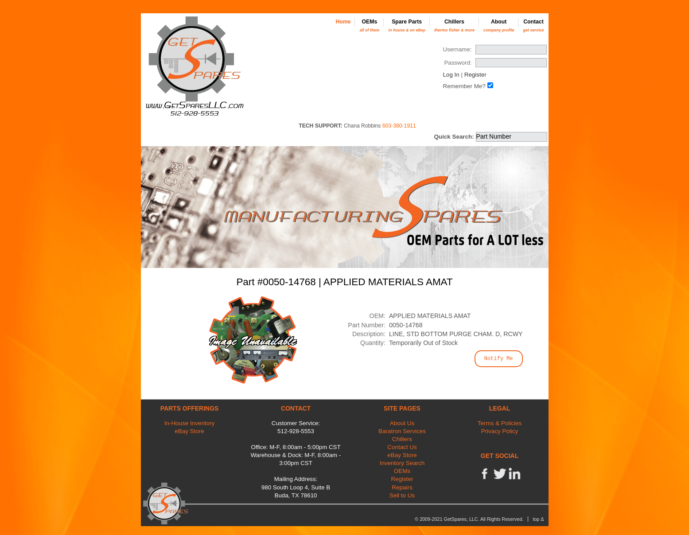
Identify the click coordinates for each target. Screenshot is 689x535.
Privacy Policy (499, 431)
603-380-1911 (399, 126)
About (498, 25)
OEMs (369, 25)
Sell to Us (402, 495)
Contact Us (402, 447)
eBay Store (189, 431)
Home (342, 22)
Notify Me (498, 359)
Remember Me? (464, 86)
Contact (533, 25)
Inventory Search (402, 463)
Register (475, 74)
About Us (402, 423)
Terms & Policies (500, 423)
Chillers (454, 25)
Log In (451, 74)
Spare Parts (406, 25)
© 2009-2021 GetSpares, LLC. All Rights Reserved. (469, 519)
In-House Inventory (189, 423)
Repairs (402, 487)
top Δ (538, 519)
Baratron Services (402, 431)
